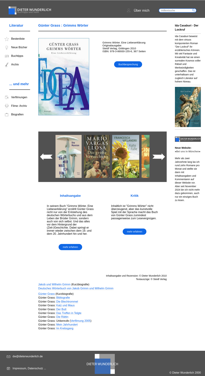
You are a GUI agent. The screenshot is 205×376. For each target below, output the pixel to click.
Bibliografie (63, 297)
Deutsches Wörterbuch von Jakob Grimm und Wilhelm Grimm (75, 288)
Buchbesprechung (128, 64)
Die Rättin (62, 316)
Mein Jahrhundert (67, 324)
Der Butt (61, 309)
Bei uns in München (187, 151)
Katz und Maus (65, 305)
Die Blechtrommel (67, 301)
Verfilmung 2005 (81, 320)
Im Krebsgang (65, 328)
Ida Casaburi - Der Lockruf (186, 27)
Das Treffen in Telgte (68, 313)
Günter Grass (46, 293)
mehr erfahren (70, 247)
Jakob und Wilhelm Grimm (54, 284)
